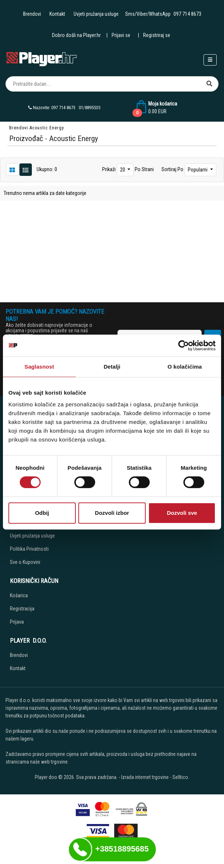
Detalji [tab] (112, 366)
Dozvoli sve (182, 513)
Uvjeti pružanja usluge (96, 14)
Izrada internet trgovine (145, 777)
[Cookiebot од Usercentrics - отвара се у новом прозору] (184, 345)
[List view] (12, 169)
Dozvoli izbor (112, 513)
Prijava (17, 622)
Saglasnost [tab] (39, 366)
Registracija (22, 609)
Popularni (198, 170)
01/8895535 (89, 107)
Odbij (42, 513)
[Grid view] (25, 169)
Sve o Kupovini (25, 562)
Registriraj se (156, 35)
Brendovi (32, 14)
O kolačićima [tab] (185, 366)
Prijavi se (121, 35)
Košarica (19, 595)
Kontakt (57, 14)
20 (123, 170)
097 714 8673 (187, 14)
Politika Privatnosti (29, 549)
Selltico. (180, 777)
